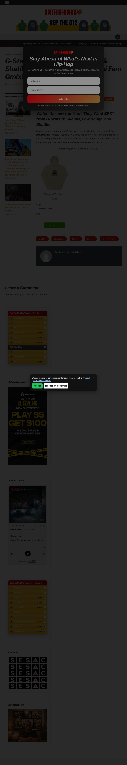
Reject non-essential (56, 386)
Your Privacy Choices (42, 380)
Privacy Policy (88, 378)
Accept (37, 386)
